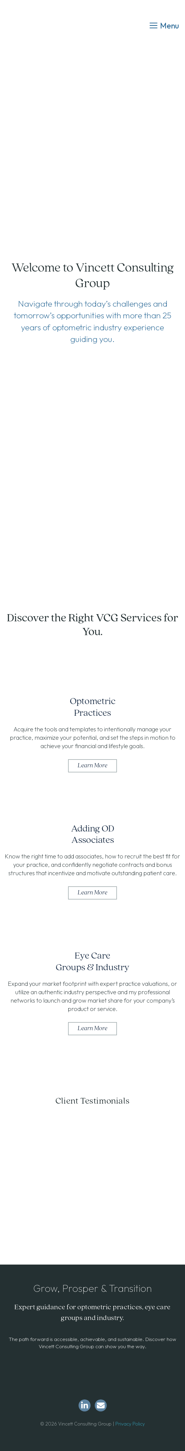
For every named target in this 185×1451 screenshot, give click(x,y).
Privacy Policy (130, 1424)
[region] (92, 1167)
